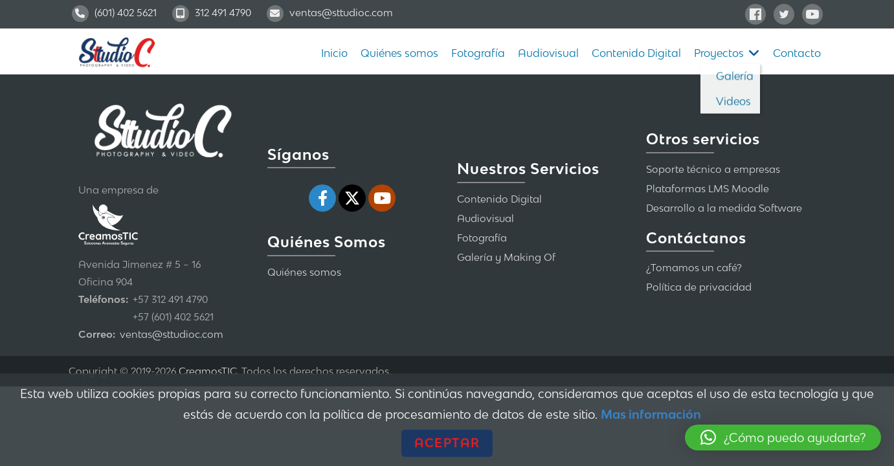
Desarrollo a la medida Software (724, 208)
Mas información (651, 414)
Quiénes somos (399, 53)
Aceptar (447, 443)
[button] (783, 437)
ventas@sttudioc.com (330, 12)
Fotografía (478, 53)
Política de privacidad (699, 287)
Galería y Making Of (506, 257)
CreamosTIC (208, 371)
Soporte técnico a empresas (713, 169)
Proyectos (719, 53)
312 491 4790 (211, 12)
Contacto (797, 53)
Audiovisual (548, 53)
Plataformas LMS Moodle (707, 188)
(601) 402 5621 (114, 12)
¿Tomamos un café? (694, 267)
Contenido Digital (636, 53)
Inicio (334, 53)
